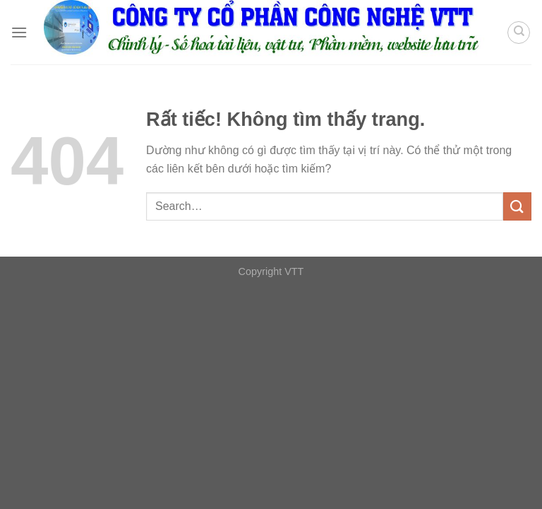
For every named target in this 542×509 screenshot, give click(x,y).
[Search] (518, 32)
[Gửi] (517, 206)
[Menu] (19, 32)
